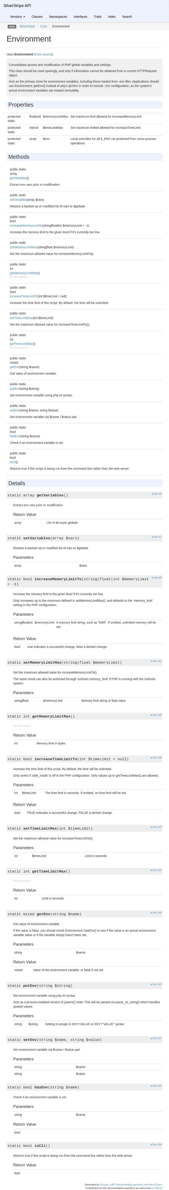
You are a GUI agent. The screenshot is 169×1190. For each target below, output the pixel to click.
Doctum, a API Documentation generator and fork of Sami (131, 1184)
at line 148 (156, 757)
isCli (13, 462)
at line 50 (157, 493)
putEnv (15, 388)
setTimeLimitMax (21, 318)
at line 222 (156, 984)
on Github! (156, 1188)
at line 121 (156, 661)
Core (43, 26)
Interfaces (80, 16)
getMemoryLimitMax (24, 273)
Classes (37, 16)
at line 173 (156, 827)
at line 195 (156, 912)
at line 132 (156, 715)
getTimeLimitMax (21, 344)
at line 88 (157, 577)
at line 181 (156, 870)
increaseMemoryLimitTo (26, 225)
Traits (97, 16)
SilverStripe (27, 26)
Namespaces (58, 16)
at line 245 (156, 1085)
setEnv (14, 410)
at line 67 (157, 537)
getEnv (15, 367)
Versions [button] (17, 16)
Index (112, 16)
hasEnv (15, 436)
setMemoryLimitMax (23, 247)
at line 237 (156, 1038)
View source (43, 54)
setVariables (18, 199)
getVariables (18, 178)
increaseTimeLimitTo (24, 296)
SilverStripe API (17, 6)
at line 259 (156, 1144)
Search (127, 16)
